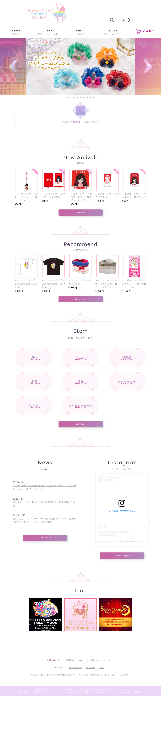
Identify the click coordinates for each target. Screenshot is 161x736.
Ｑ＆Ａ (82, 700)
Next (148, 66)
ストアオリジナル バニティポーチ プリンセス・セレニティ (107, 283)
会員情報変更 (75, 708)
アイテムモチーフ (80, 439)
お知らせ (16, 32)
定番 (34, 402)
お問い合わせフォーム (100, 700)
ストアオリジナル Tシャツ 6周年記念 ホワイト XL (26, 283)
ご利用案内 (69, 700)
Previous (13, 66)
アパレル (34, 439)
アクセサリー (126, 402)
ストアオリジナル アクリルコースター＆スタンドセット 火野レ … (80, 197)
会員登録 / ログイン (112, 32)
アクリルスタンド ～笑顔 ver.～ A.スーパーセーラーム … (134, 283)
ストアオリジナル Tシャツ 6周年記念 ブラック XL (53, 283)
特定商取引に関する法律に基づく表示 (97, 715)
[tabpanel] (80, 66)
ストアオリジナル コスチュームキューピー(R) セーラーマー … (26, 197)
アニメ (80, 364)
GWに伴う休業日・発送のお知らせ (80, 121)
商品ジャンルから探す (47, 32)
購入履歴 (90, 708)
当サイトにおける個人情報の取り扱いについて (52, 715)
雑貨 (80, 402)
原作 (34, 364)
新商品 (126, 364)
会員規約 (124, 715)
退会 (101, 708)
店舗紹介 (80, 32)
